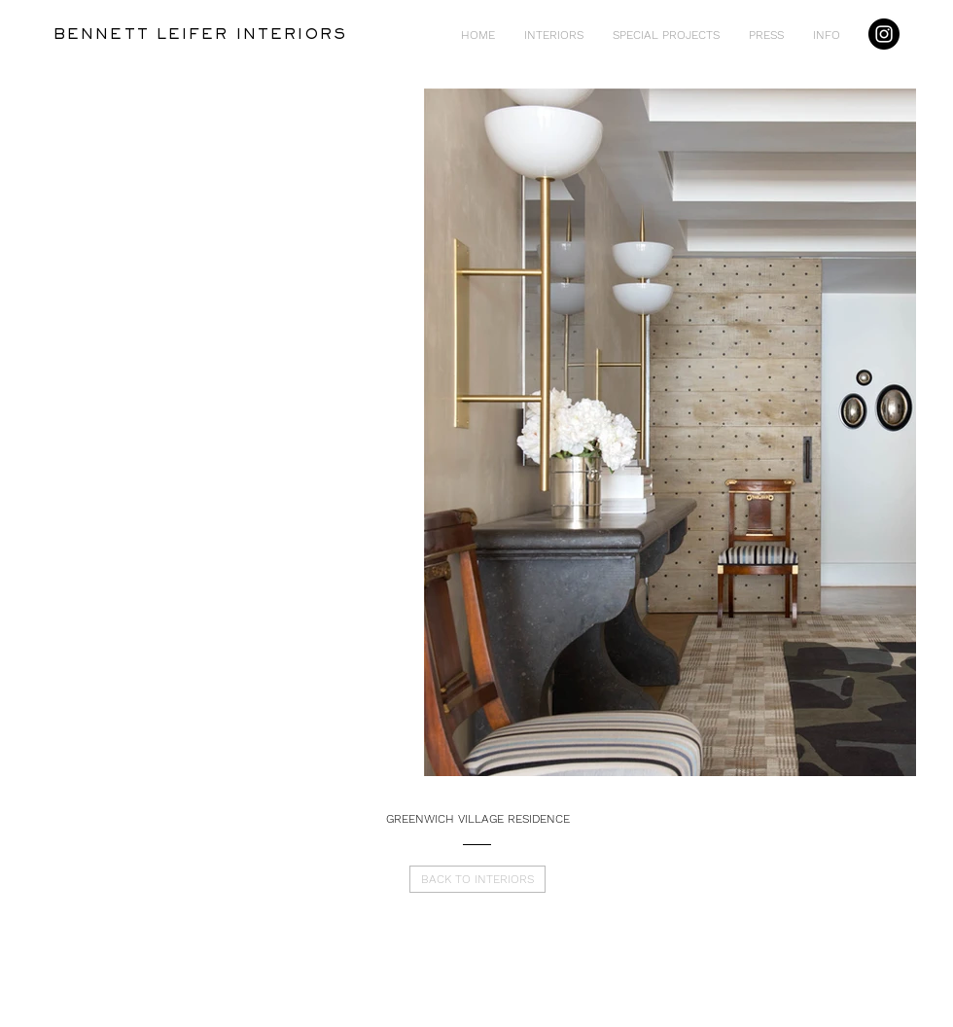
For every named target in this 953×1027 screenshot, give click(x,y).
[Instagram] (884, 34)
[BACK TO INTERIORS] (477, 879)
